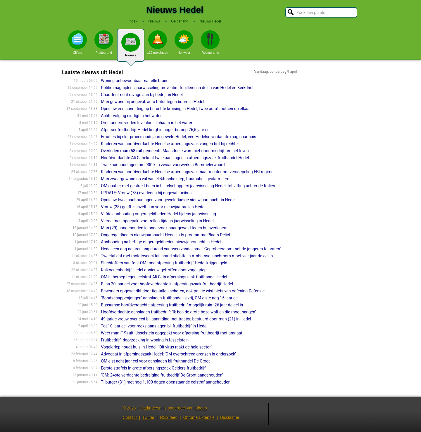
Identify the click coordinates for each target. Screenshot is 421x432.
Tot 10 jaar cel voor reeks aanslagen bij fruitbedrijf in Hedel (154, 326)
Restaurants (210, 42)
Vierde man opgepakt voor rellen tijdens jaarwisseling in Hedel (157, 220)
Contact (130, 417)
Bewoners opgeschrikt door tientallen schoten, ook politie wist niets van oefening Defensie (183, 291)
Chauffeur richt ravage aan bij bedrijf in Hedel (142, 94)
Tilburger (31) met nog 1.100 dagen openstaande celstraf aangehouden (165, 382)
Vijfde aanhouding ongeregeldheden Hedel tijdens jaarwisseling (158, 213)
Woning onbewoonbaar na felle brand (134, 80)
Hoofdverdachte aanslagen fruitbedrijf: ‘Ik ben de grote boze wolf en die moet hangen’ (178, 312)
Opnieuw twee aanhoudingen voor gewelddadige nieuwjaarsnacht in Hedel (168, 199)
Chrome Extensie (198, 417)
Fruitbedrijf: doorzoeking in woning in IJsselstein (145, 340)
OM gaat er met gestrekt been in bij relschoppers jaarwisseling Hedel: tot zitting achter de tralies (188, 185)
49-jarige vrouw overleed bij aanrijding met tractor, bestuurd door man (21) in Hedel (176, 319)
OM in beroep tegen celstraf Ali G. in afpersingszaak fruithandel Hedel (164, 277)
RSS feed (168, 417)
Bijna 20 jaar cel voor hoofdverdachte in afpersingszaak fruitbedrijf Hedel (167, 284)
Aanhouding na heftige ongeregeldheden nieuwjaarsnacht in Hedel (161, 242)
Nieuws (130, 47)
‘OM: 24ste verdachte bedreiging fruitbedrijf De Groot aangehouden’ (162, 375)
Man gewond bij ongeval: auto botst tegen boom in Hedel (152, 101)
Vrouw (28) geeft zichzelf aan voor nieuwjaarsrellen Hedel (153, 206)
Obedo (201, 408)
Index (133, 21)
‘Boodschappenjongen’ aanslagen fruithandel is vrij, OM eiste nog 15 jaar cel (170, 298)
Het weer (184, 42)
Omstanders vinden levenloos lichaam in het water (146, 122)
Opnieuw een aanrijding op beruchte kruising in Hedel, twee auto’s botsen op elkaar (176, 108)
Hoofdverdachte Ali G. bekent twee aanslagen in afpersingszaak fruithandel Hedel (175, 157)
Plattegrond (103, 42)
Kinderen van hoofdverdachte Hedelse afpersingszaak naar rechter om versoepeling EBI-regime (187, 171)
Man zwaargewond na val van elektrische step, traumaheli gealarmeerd (165, 178)
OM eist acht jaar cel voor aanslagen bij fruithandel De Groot (155, 361)
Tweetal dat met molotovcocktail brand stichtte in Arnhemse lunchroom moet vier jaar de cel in (187, 256)
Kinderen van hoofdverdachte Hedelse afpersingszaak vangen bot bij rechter (170, 143)
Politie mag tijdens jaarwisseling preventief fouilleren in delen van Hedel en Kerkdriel (177, 87)
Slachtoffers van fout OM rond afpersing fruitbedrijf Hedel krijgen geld (164, 263)
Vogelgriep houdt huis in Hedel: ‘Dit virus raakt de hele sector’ (156, 347)
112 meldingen (157, 42)
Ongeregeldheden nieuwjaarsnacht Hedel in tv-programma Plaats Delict (165, 235)
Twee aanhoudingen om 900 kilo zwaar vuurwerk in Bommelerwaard (163, 164)
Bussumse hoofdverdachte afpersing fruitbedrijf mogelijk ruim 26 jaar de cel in (172, 305)
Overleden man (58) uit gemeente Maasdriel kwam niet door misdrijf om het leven (175, 150)
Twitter (148, 417)
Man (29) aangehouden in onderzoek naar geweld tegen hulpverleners (164, 227)
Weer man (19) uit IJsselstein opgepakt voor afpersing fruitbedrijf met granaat (171, 333)
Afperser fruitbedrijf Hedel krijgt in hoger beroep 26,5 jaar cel (155, 129)
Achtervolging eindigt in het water (131, 115)
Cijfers (77, 42)
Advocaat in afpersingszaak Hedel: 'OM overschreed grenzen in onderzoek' (168, 354)
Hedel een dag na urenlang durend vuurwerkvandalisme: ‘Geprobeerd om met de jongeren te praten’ (191, 249)
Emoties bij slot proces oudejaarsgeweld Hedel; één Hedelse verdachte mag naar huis (178, 136)
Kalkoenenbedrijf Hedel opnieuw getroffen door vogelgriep (153, 270)
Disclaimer (229, 417)
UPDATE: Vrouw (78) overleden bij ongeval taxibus (146, 192)
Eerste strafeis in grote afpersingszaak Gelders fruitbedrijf (153, 368)
